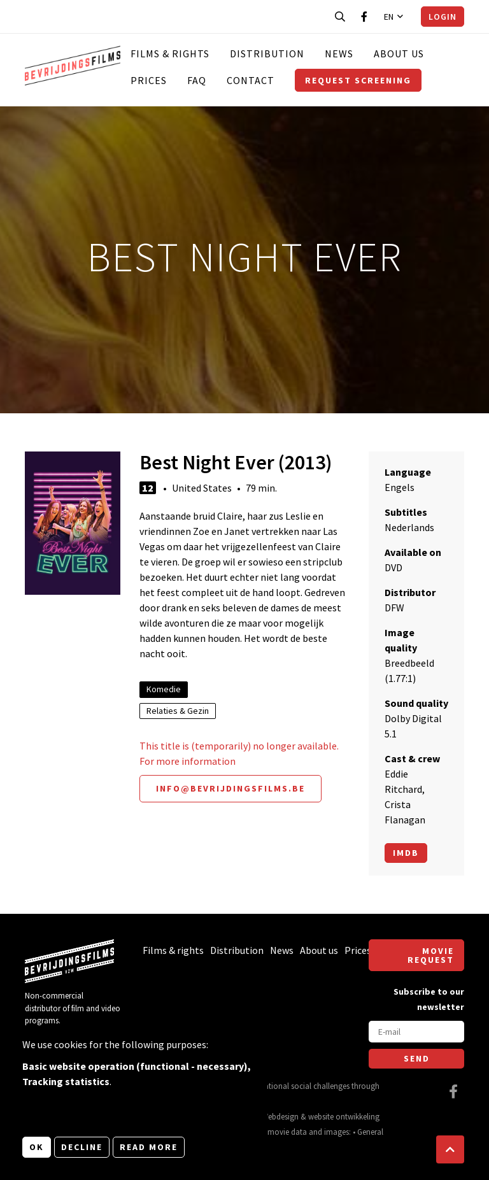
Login (443, 16)
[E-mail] (416, 1031)
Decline (82, 1147)
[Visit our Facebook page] (364, 16)
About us (399, 53)
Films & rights (170, 53)
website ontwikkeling (343, 1116)
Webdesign (280, 1116)
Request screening (358, 80)
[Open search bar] (340, 16)
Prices (149, 80)
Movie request (431, 955)
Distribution (267, 53)
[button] (450, 1149)
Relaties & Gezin (177, 710)
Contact (250, 80)
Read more (149, 1147)
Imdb (406, 852)
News (339, 53)
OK (36, 1147)
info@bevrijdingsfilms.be (230, 788)
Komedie (163, 689)
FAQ (196, 80)
